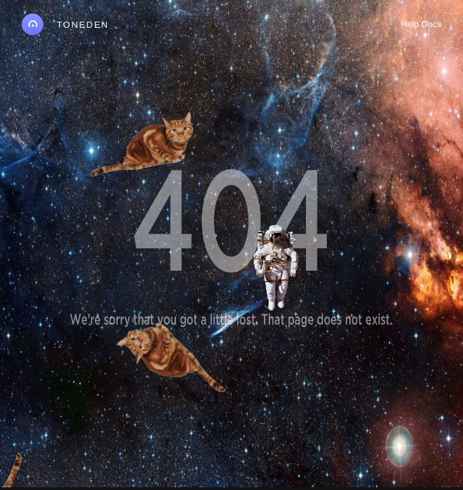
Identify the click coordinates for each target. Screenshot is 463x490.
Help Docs (421, 24)
